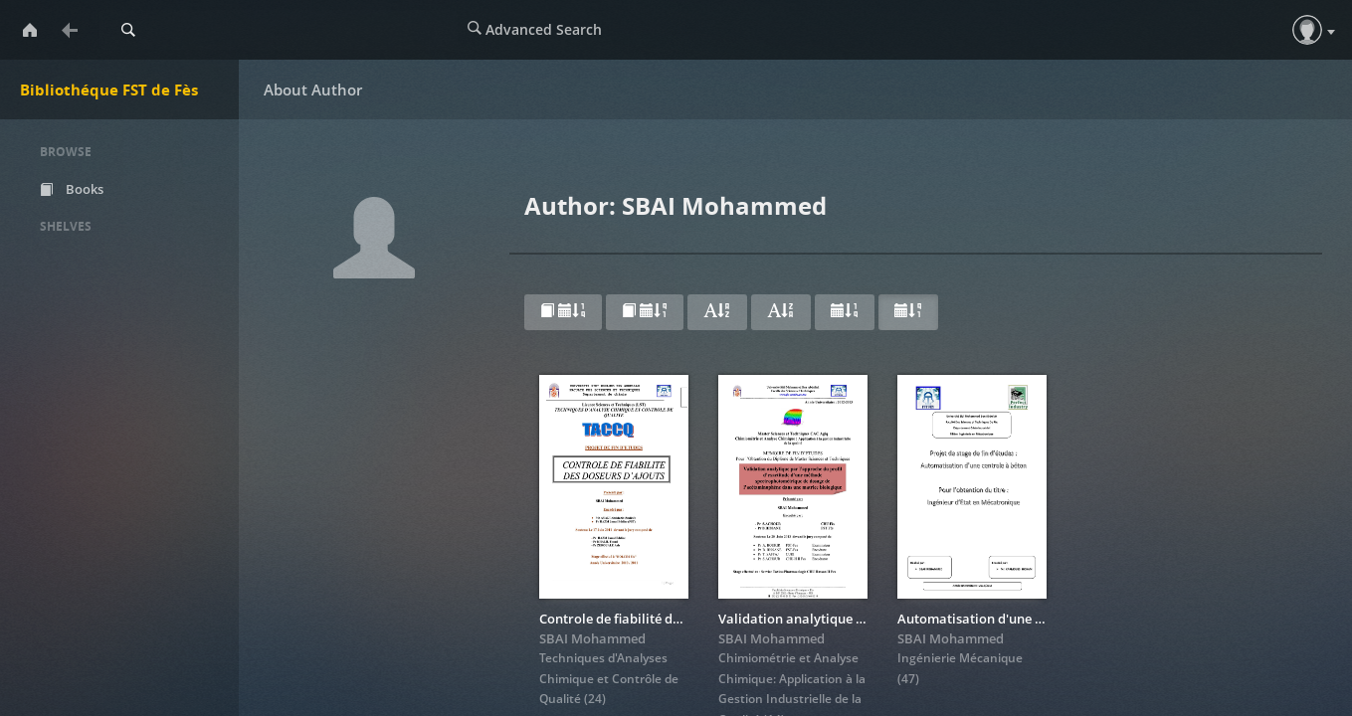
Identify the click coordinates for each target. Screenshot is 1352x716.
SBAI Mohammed (592, 638)
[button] (1307, 30)
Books (71, 189)
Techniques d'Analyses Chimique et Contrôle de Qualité (608, 678)
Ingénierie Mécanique (960, 657)
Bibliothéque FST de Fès (109, 89)
